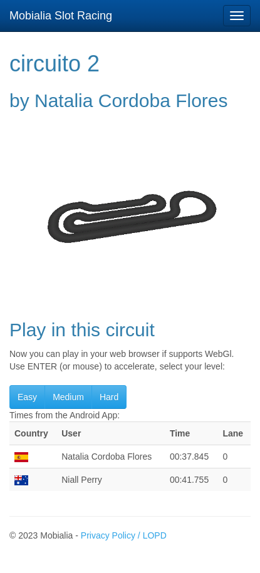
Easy (27, 397)
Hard (109, 397)
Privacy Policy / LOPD (124, 535)
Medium (68, 397)
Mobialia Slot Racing (60, 15)
